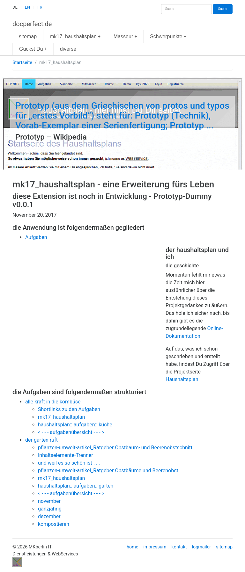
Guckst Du (33, 49)
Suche (222, 9)
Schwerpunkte (168, 36)
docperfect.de (32, 24)
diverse (70, 49)
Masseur (125, 36)
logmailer (201, 547)
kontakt (179, 547)
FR (39, 7)
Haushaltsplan (182, 379)
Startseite (22, 62)
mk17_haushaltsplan (75, 36)
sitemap (28, 36)
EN (27, 7)
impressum (154, 547)
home (132, 547)
